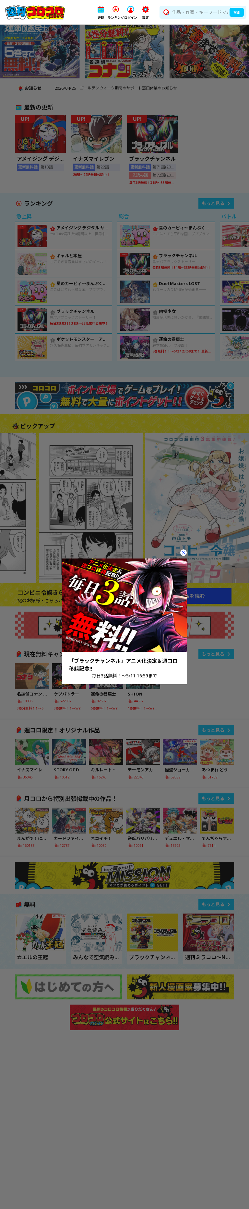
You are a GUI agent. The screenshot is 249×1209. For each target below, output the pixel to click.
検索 (236, 12)
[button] (100, 12)
